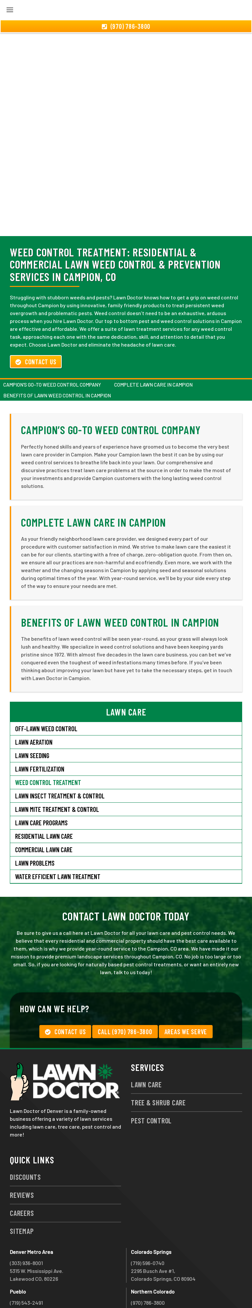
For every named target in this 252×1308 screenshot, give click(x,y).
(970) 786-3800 (148, 1267)
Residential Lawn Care (44, 801)
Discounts (25, 1141)
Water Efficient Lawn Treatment (57, 841)
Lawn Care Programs (41, 787)
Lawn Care (146, 1049)
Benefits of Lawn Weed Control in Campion (57, 360)
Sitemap (21, 1195)
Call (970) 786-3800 (125, 996)
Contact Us (35, 326)
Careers (22, 1177)
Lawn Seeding (32, 720)
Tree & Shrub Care (158, 1067)
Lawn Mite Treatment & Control (57, 774)
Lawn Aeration (34, 707)
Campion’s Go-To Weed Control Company (52, 349)
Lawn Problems (34, 828)
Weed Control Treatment (48, 747)
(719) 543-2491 (26, 1267)
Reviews (22, 1159)
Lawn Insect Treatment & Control (60, 760)
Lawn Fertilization (39, 733)
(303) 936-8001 (26, 1227)
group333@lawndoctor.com (163, 1291)
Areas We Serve (185, 996)
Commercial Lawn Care (44, 814)
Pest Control (151, 1085)
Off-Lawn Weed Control (46, 693)
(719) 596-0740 (147, 1227)
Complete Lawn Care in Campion (153, 349)
